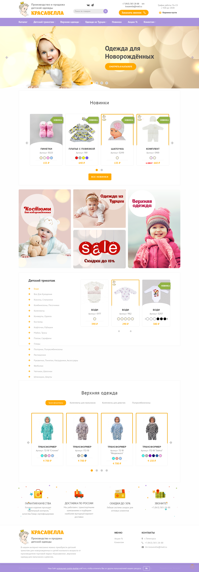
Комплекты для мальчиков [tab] (82, 402)
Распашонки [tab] (40, 354)
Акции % (118, 537)
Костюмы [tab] (38, 321)
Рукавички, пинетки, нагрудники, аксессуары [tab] (56, 359)
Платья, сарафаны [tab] (43, 337)
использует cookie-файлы (68, 568)
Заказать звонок (134, 12)
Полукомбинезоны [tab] (141, 402)
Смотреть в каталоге (120, 66)
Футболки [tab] (38, 365)
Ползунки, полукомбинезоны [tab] (48, 348)
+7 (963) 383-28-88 (130, 3)
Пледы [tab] (37, 343)
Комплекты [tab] (39, 310)
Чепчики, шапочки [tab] (43, 370)
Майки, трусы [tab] (40, 332)
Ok (146, 568)
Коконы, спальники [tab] (43, 299)
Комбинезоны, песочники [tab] (46, 304)
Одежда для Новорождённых (129, 52)
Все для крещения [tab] (43, 293)
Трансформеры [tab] (55, 402)
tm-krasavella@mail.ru (135, 5)
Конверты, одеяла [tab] (43, 315)
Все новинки (99, 176)
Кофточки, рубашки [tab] (43, 326)
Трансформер (117, 449)
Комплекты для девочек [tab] (113, 402)
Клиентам (119, 540)
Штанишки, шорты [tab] (43, 376)
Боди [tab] (36, 288)
